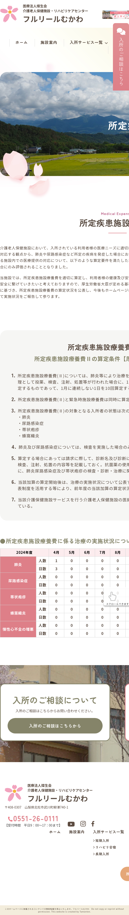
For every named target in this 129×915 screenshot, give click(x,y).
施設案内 (49, 42)
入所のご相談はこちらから (55, 726)
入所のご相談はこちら (121, 57)
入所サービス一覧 (89, 42)
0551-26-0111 (36, 818)
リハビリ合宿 (104, 847)
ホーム (21, 42)
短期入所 (101, 841)
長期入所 (101, 854)
